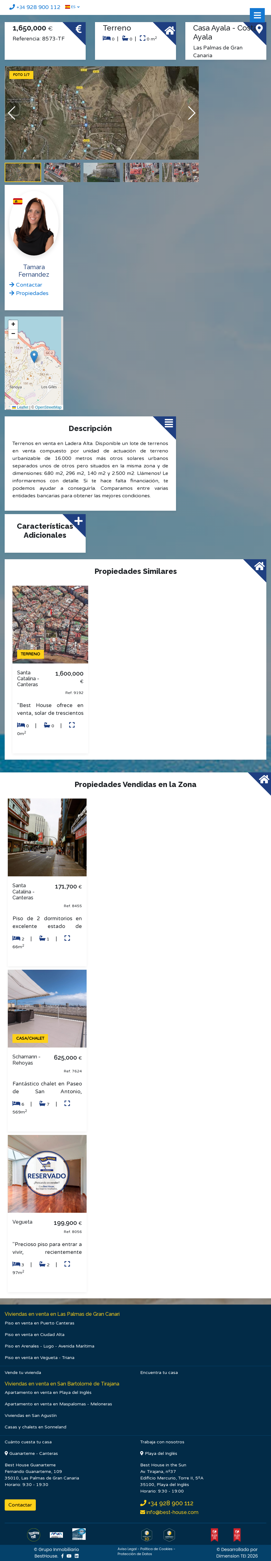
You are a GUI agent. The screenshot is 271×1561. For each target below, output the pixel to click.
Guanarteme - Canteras (31, 1453)
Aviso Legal (126, 1548)
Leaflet (20, 407)
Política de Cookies (156, 1548)
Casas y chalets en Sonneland (35, 1427)
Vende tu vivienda (23, 1372)
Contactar (20, 1505)
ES (70, 7)
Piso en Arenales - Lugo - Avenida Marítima (49, 1346)
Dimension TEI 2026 (237, 1556)
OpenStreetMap (48, 407)
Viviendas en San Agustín (31, 1415)
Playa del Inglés (158, 1453)
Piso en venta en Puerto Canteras (39, 1323)
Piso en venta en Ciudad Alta (34, 1334)
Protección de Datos (134, 1553)
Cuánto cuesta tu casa (28, 1442)
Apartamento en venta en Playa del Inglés (48, 1392)
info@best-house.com (171, 1512)
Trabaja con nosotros (162, 1442)
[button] (191, 113)
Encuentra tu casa (159, 1372)
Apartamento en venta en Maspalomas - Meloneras (58, 1404)
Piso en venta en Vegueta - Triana (39, 1357)
